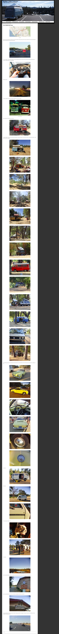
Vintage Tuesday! (48, 21)
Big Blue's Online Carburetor (10, 1)
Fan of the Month (21, 21)
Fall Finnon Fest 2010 (8, 25)
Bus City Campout (8, 21)
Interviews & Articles (34, 21)
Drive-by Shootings (28, 21)
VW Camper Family (41, 21)
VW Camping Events (15, 21)
